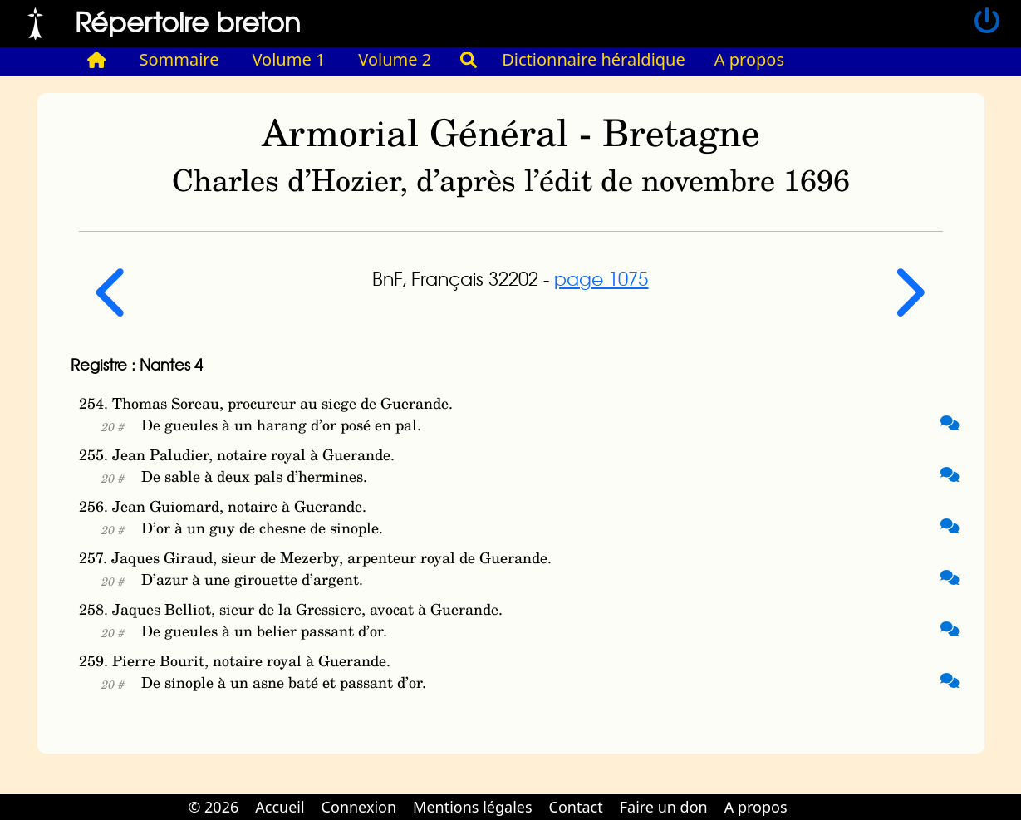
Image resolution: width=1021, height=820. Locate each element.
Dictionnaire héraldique (593, 59)
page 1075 (601, 278)
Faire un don (664, 807)
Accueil (279, 807)
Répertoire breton (188, 21)
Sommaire (179, 59)
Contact (576, 807)
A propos (749, 59)
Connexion (359, 807)
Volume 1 (289, 59)
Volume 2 (394, 59)
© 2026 (213, 807)
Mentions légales (472, 807)
